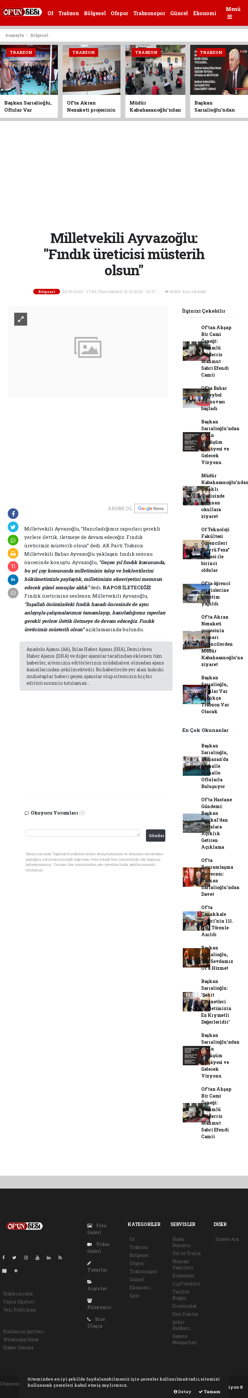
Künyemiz (99, 1304)
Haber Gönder (18, 1347)
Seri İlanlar (185, 1314)
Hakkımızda (18, 1294)
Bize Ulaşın (96, 1322)
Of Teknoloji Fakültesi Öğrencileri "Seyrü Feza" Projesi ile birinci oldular (215, 549)
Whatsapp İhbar (21, 1339)
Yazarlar (97, 1267)
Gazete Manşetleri (185, 1339)
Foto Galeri (96, 1228)
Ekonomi (204, 13)
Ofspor (119, 13)
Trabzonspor (149, 13)
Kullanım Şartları (23, 1331)
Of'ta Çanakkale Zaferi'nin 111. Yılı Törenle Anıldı (217, 920)
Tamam (210, 1391)
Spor (134, 1295)
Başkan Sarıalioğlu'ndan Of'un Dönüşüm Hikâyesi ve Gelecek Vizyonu (220, 442)
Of (50, 13)
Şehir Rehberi (181, 1325)
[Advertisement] (126, 174)
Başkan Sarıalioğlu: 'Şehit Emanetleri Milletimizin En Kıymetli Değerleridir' (216, 1001)
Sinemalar (184, 1306)
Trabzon (68, 13)
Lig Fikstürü (186, 1284)
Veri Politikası (19, 1310)
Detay (182, 1391)
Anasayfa (15, 35)
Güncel (179, 13)
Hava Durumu (181, 1242)
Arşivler (97, 1286)
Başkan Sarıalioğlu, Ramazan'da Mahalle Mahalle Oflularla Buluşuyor (214, 766)
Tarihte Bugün (181, 1295)
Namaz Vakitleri (182, 1264)
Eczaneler (183, 1275)
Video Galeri (98, 1247)
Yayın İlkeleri (19, 1302)
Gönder (156, 835)
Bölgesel (95, 13)
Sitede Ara (227, 1239)
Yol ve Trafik (186, 1253)
